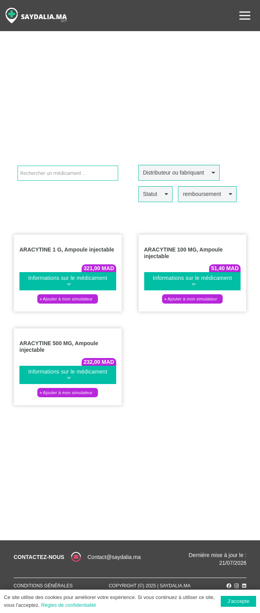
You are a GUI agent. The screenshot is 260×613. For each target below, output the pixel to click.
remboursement (202, 194)
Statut (150, 194)
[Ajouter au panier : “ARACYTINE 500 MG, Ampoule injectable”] (67, 392)
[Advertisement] (130, 106)
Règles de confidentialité (68, 605)
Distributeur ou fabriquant (173, 172)
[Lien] (36, 15)
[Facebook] (229, 585)
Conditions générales (43, 586)
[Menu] (245, 15)
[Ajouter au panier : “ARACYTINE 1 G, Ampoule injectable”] (67, 299)
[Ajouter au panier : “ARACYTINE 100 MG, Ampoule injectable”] (192, 299)
